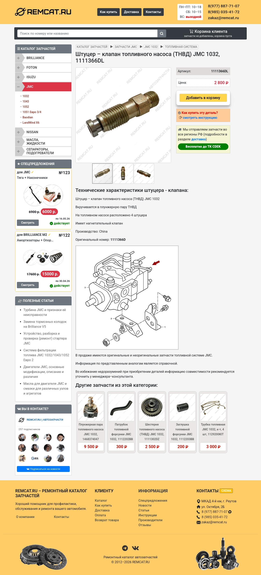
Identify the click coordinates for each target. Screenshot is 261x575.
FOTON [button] (32, 67)
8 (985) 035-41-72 (215, 517)
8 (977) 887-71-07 (217, 512)
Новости (145, 505)
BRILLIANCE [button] (35, 58)
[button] (167, 115)
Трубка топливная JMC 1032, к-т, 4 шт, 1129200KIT (213, 429)
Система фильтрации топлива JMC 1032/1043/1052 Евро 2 (46, 355)
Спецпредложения (152, 500)
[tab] (43, 58)
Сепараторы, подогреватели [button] (40, 151)
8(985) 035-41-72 (223, 12)
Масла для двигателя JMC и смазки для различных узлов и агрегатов (45, 388)
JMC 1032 (151, 47)
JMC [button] (30, 87)
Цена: (182, 83)
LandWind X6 (30, 122)
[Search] (87, 33)
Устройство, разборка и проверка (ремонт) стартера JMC (45, 338)
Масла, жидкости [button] (36, 141)
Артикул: (183, 71)
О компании (25, 517)
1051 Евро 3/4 (31, 112)
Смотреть (27, 222)
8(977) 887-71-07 (223, 6)
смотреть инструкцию (200, 118)
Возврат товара (107, 520)
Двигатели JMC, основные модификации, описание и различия (43, 372)
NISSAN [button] (32, 132)
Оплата (100, 515)
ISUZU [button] (31, 77)
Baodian (27, 117)
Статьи (143, 510)
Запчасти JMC (126, 47)
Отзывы (144, 525)
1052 (25, 106)
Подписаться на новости (43, 469)
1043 (25, 101)
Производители (150, 520)
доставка (198, 139)
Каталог (101, 500)
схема (226, 490)
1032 (25, 96)
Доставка (131, 12)
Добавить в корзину (203, 98)
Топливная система (181, 47)
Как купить (108, 12)
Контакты (153, 12)
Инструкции (147, 515)
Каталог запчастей (92, 47)
